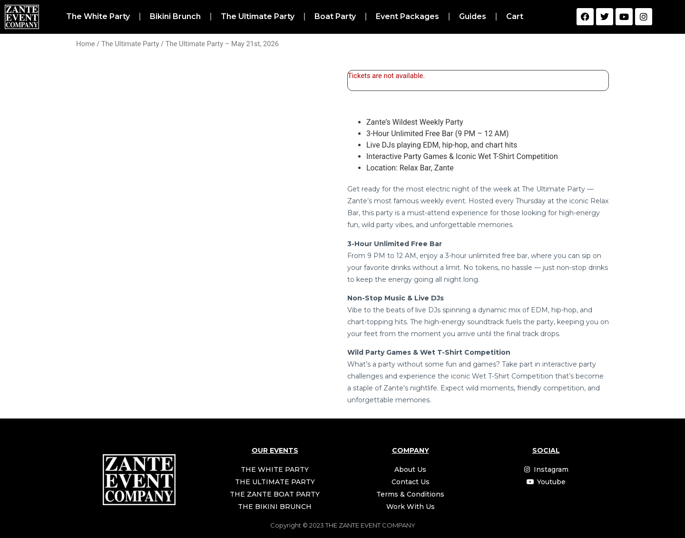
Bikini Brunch (175, 16)
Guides (472, 16)
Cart (514, 16)
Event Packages (407, 16)
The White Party (98, 16)
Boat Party (335, 16)
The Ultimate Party (257, 16)
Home (85, 44)
